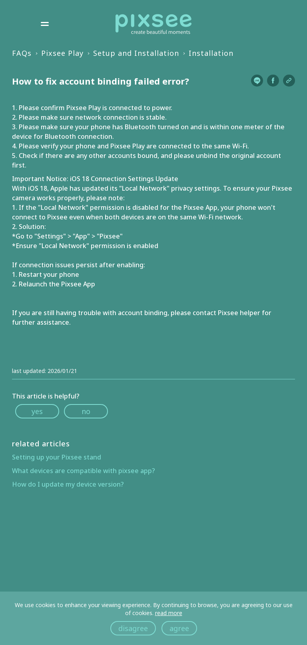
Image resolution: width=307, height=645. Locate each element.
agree (179, 628)
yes (37, 411)
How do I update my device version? (68, 484)
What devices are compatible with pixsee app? (83, 470)
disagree (133, 628)
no (86, 411)
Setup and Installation (136, 53)
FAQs (22, 53)
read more (168, 613)
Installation (211, 53)
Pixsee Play (62, 53)
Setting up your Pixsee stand (56, 457)
